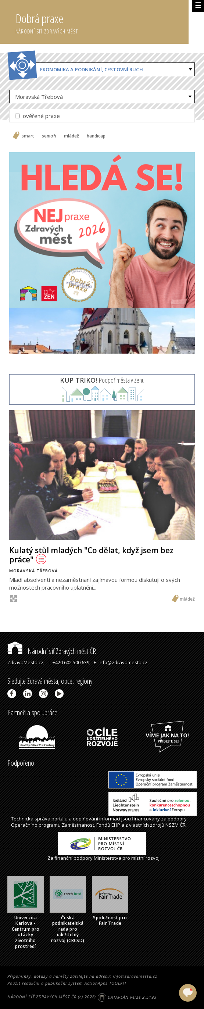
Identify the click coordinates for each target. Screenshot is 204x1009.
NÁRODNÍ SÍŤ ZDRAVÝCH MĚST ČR (41, 997)
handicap (96, 136)
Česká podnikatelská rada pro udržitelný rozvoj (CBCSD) (67, 929)
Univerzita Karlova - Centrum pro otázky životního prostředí (26, 932)
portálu (59, 818)
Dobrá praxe (102, 22)
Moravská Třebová (39, 96)
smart (28, 136)
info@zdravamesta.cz (135, 976)
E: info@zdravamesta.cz (120, 662)
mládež (71, 136)
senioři (49, 136)
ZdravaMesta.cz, (25, 662)
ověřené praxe (37, 115)
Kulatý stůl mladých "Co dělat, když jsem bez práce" (91, 555)
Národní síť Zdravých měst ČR (51, 651)
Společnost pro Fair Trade (110, 921)
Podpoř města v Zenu (102, 380)
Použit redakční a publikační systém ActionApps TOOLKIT (66, 983)
